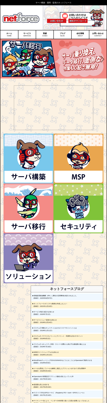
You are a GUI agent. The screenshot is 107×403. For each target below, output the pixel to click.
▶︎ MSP (16, 365)
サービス (27, 34)
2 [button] (50, 80)
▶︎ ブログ (35, 365)
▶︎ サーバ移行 (19, 374)
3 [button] (53, 80)
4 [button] (57, 80)
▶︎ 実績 (34, 362)
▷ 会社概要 (37, 371)
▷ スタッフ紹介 (39, 376)
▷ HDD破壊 (19, 385)
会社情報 (80, 34)
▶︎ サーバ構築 (19, 362)
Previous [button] (4, 59)
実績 (44, 34)
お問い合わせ (98, 34)
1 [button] (46, 80)
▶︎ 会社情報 (36, 369)
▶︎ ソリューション (20, 388)
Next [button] (102, 59)
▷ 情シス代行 (20, 390)
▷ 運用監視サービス (22, 368)
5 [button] (60, 80)
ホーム (9, 34)
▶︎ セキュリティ (19, 377)
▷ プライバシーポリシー (42, 381)
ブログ (62, 34)
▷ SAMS (19, 371)
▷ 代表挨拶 (37, 374)
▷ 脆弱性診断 (20, 380)
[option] (53, 58)
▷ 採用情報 (37, 379)
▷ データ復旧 (20, 393)
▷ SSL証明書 (20, 382)
